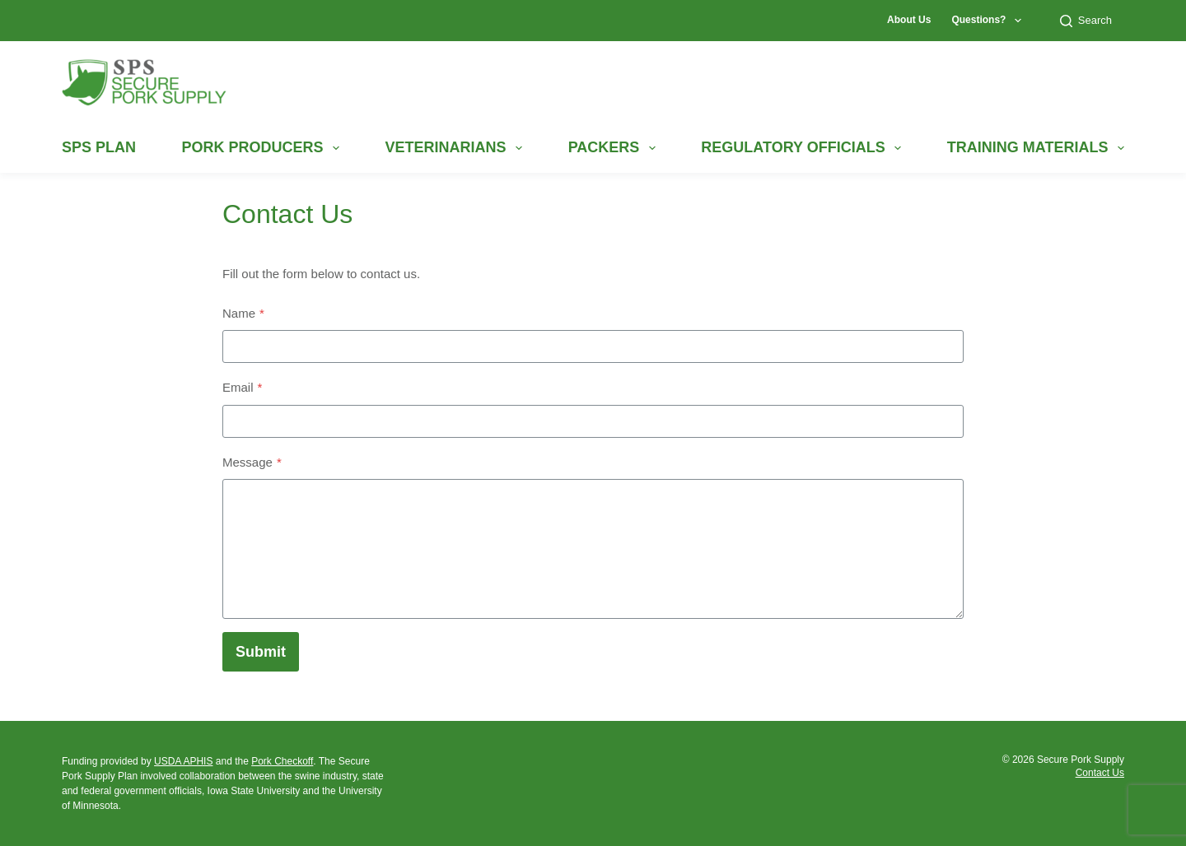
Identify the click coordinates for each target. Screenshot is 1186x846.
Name (243, 313)
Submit (261, 652)
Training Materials (1035, 148)
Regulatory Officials (801, 148)
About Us (909, 20)
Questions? (989, 20)
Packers (612, 148)
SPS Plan (99, 147)
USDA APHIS (183, 761)
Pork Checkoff (282, 761)
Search (1086, 20)
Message (252, 462)
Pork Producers (260, 148)
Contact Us (1100, 773)
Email (242, 387)
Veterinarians (454, 148)
